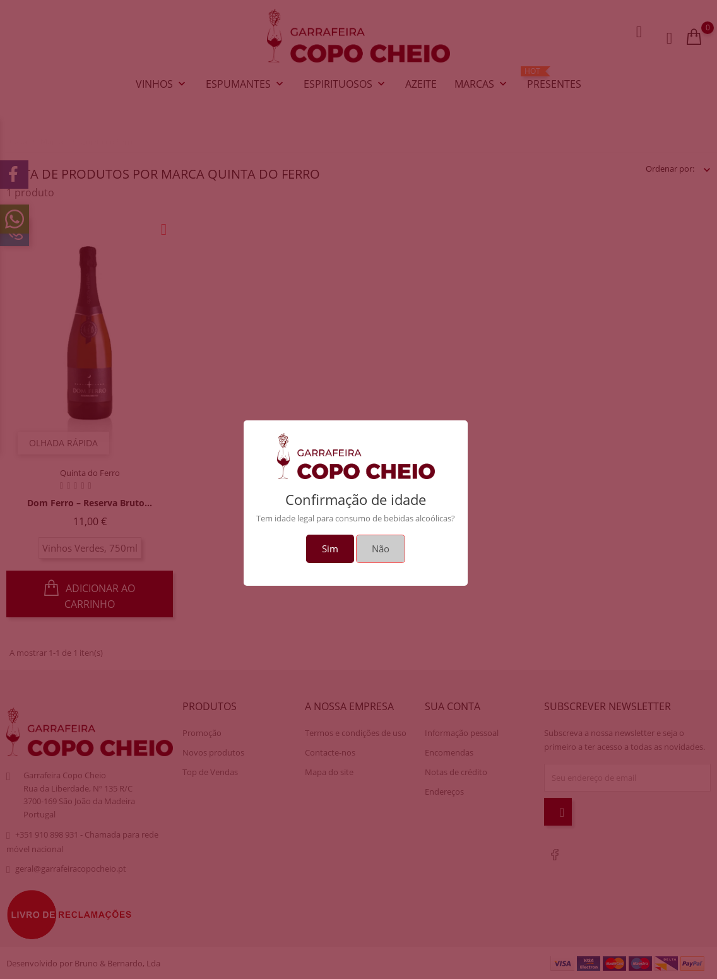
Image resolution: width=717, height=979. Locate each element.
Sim (330, 548)
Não (380, 548)
